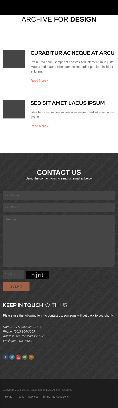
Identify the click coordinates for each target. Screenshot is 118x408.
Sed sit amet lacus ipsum (68, 103)
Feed (31, 357)
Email (25, 357)
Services (33, 396)
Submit (16, 286)
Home (8, 396)
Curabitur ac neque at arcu (73, 53)
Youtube (18, 357)
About (20, 396)
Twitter (12, 357)
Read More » (40, 80)
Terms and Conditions (56, 396)
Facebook (5, 357)
